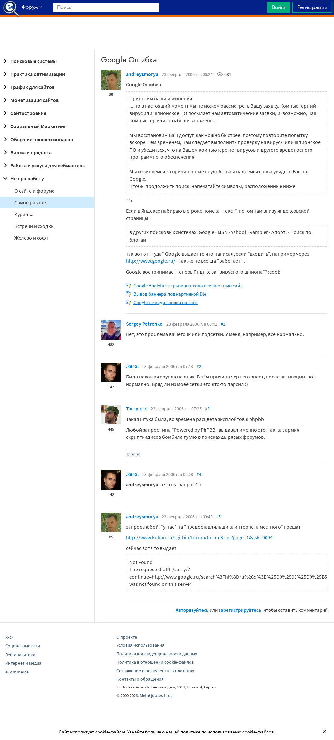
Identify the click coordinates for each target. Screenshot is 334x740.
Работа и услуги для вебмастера (43, 165)
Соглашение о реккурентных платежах (155, 670)
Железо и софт (31, 237)
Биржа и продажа (26, 152)
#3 (207, 409)
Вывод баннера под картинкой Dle (169, 294)
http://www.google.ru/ (150, 261)
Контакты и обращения (140, 679)
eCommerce (17, 672)
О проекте (126, 637)
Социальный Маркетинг (33, 126)
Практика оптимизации (33, 74)
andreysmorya (142, 74)
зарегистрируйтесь (240, 610)
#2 (199, 366)
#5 (218, 517)
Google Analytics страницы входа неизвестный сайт (187, 285)
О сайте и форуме (34, 190)
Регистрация (312, 7)
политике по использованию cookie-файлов (227, 732)
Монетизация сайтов (30, 100)
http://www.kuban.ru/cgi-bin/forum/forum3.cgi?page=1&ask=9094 (199, 537)
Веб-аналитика (20, 655)
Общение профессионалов (37, 139)
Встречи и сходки (34, 226)
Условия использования (140, 645)
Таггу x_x (136, 408)
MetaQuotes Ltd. (156, 695)
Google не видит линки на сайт (165, 302)
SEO (9, 637)
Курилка (24, 214)
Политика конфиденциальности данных (156, 654)
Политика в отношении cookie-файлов (155, 662)
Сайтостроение (23, 113)
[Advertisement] (167, 33)
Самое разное (30, 202)
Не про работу (22, 178)
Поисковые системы (29, 61)
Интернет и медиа (23, 663)
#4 (199, 474)
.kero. (132, 366)
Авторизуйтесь (192, 610)
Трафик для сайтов (27, 87)
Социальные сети (22, 646)
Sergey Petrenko (144, 323)
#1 (223, 324)
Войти (278, 7)
